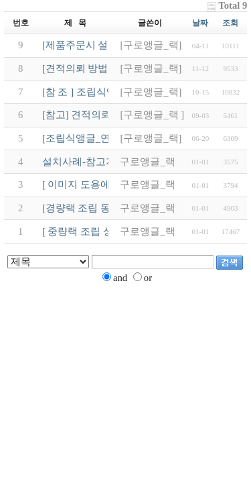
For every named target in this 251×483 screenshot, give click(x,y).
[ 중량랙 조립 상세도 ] (90, 231)
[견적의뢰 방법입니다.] (93, 68)
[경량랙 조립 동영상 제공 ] (100, 208)
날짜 (200, 23)
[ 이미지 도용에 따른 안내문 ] (106, 184)
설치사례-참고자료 (84, 161)
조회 (230, 23)
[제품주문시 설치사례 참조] (103, 45)
